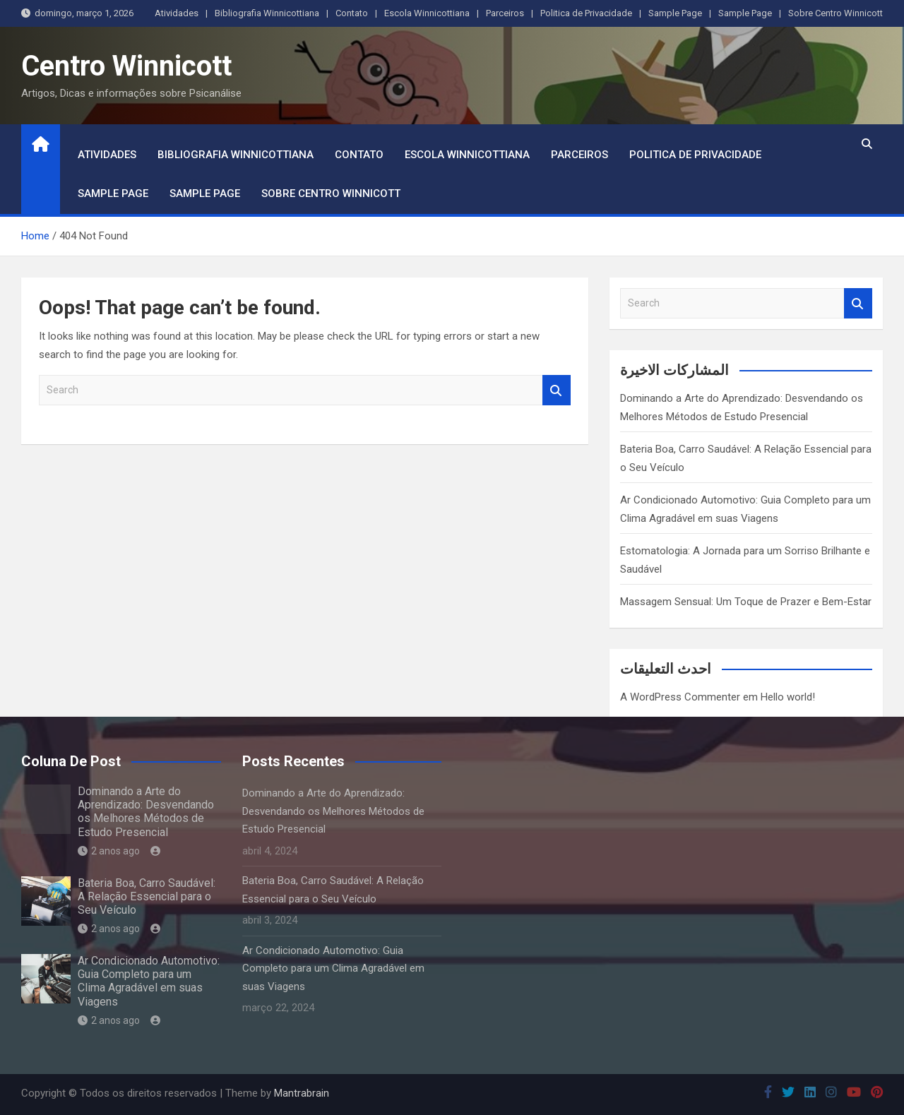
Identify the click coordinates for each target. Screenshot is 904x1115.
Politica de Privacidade (586, 13)
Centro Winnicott (126, 66)
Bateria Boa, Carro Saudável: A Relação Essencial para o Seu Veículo (146, 896)
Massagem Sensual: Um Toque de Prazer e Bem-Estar (746, 601)
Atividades (176, 13)
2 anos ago (109, 851)
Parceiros (505, 13)
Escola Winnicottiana (427, 13)
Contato (351, 13)
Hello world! (788, 697)
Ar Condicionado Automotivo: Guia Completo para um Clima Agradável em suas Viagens (149, 981)
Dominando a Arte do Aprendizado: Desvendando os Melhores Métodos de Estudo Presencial (146, 812)
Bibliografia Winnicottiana (267, 13)
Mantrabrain (301, 1093)
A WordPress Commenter (680, 697)
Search (556, 390)
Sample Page (675, 13)
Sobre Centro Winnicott (835, 13)
